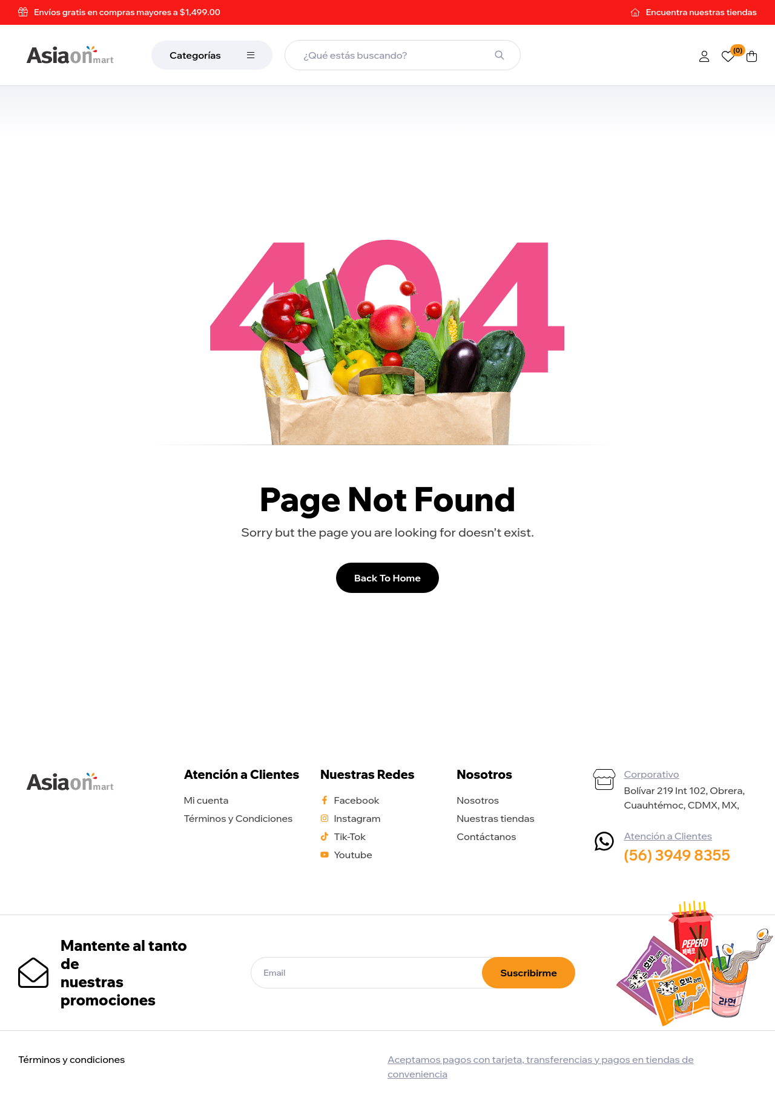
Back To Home (387, 578)
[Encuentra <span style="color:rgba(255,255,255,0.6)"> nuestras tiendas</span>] (636, 12)
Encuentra (701, 12)
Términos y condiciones (71, 1059)
